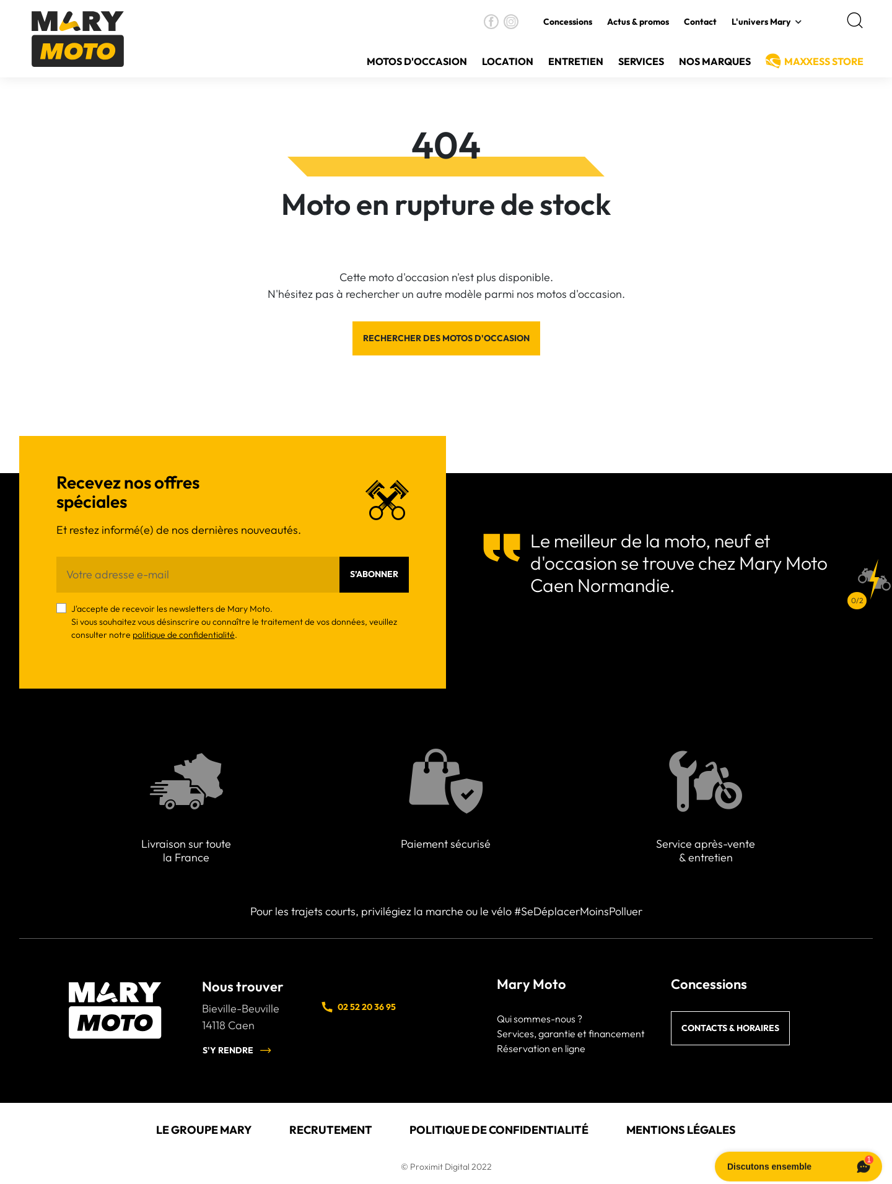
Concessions (567, 21)
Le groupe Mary (203, 1130)
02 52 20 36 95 (358, 1007)
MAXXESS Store (824, 61)
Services (641, 61)
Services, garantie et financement (571, 1033)
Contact (700, 21)
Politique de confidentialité (498, 1130)
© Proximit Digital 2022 (446, 1166)
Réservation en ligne (541, 1048)
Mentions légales (681, 1130)
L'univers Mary (761, 21)
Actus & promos (638, 21)
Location (507, 61)
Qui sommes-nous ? (539, 1018)
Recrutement (330, 1130)
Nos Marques (715, 61)
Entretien (575, 61)
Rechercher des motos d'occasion (446, 338)
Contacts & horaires (730, 1028)
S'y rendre (237, 1050)
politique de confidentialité (184, 634)
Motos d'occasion (417, 61)
